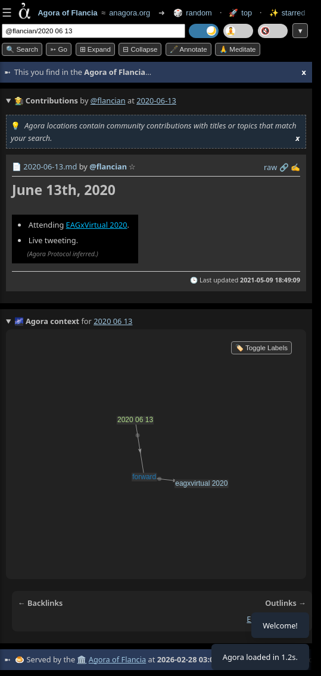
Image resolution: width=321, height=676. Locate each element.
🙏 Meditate (237, 49)
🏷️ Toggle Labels (261, 347)
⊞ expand (95, 49)
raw (270, 167)
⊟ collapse (140, 49)
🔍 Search (22, 49)
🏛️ (81, 659)
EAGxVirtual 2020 (96, 224)
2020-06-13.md (50, 166)
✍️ (295, 167)
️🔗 (284, 167)
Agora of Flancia (117, 659)
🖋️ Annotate (188, 49)
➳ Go (58, 49)
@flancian (108, 100)
